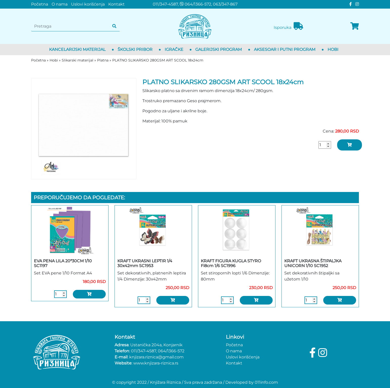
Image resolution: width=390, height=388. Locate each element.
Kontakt (116, 4)
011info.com (266, 382)
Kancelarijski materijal (77, 49)
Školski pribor (135, 49)
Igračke (174, 49)
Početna (39, 4)
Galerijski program (218, 49)
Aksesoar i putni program (284, 49)
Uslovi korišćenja (88, 4)
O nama (60, 4)
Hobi (333, 49)
